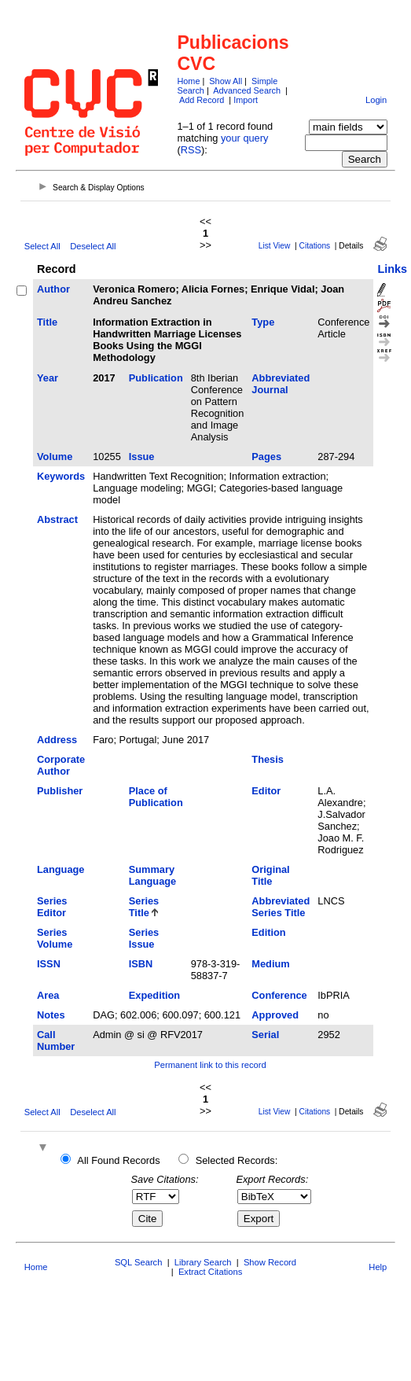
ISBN (141, 964)
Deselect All (93, 246)
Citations (315, 245)
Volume (54, 456)
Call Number (56, 1040)
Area (48, 995)
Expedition (154, 995)
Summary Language (152, 875)
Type (262, 322)
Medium (270, 964)
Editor (266, 791)
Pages (266, 456)
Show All (225, 81)
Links (392, 269)
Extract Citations (210, 1271)
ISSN (49, 964)
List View (275, 245)
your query (244, 138)
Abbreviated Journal (280, 384)
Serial (265, 1034)
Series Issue (144, 938)
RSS (191, 150)
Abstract (57, 519)
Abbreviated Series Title (280, 907)
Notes (51, 1015)
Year (47, 378)
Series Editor (52, 907)
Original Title (270, 875)
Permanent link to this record (210, 1065)
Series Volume (54, 938)
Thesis (267, 759)
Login (376, 100)
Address (57, 740)
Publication (156, 378)
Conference (278, 995)
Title (47, 322)
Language (60, 869)
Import (245, 100)
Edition (268, 932)
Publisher (60, 791)
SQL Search (139, 1262)
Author (53, 289)
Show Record (270, 1262)
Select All (42, 246)
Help (378, 1267)
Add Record (201, 100)
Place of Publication (156, 796)
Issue (142, 456)
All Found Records (118, 1160)
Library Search (203, 1262)
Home (188, 81)
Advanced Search (247, 90)
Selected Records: (237, 1160)
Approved (275, 1015)
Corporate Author (61, 765)
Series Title (144, 907)
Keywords (61, 476)
